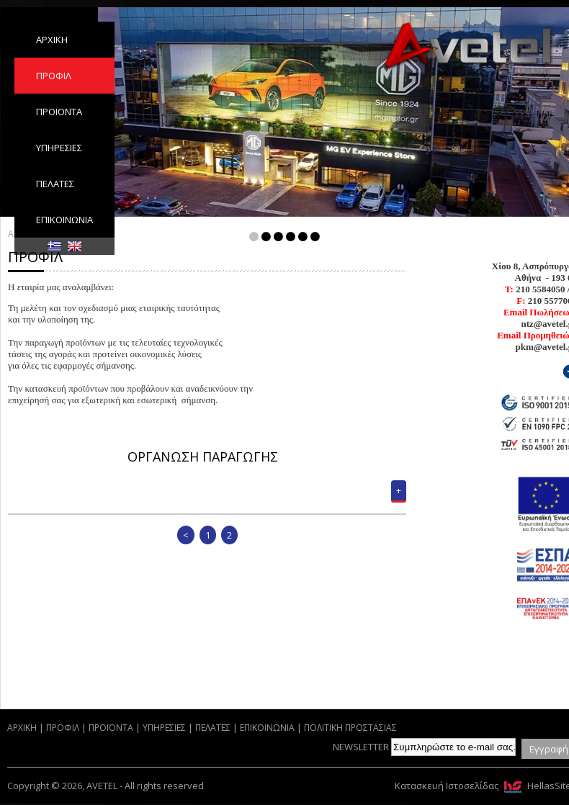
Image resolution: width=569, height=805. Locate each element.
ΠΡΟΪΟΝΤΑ (59, 111)
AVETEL (468, 48)
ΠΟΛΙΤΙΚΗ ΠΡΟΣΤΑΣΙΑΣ (350, 727)
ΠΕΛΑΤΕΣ (55, 183)
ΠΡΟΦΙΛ (53, 75)
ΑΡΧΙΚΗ (52, 39)
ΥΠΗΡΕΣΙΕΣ (59, 147)
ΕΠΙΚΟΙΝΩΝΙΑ (64, 219)
